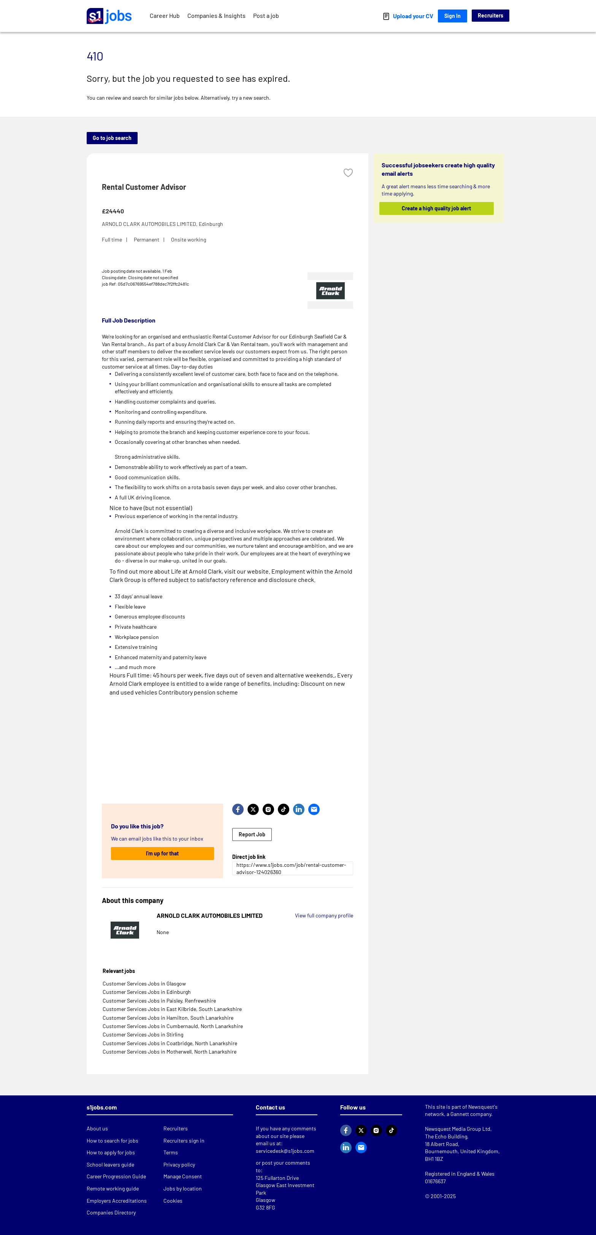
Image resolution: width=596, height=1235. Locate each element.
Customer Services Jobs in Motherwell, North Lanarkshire (169, 1051)
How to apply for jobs (111, 1152)
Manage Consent (182, 1176)
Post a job (266, 15)
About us (97, 1128)
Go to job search (112, 138)
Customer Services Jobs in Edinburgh (147, 992)
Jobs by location (182, 1188)
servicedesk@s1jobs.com (285, 1151)
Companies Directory (111, 1212)
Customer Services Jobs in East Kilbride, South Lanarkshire (172, 1009)
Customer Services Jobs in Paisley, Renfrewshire (159, 1000)
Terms (170, 1152)
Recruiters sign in (183, 1140)
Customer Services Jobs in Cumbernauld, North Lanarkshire (173, 1026)
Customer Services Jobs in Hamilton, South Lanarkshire (168, 1017)
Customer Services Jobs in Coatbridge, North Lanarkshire (170, 1043)
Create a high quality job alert (436, 208)
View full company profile (324, 915)
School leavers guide (110, 1164)
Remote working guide (113, 1188)
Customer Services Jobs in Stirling (143, 1034)
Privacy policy (179, 1164)
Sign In (452, 16)
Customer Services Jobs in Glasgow (144, 983)
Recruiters (490, 15)
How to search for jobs (112, 1140)
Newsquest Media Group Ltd (457, 1128)
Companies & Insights (216, 15)
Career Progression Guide (116, 1176)
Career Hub (165, 15)
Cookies (172, 1200)
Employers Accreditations (117, 1200)
